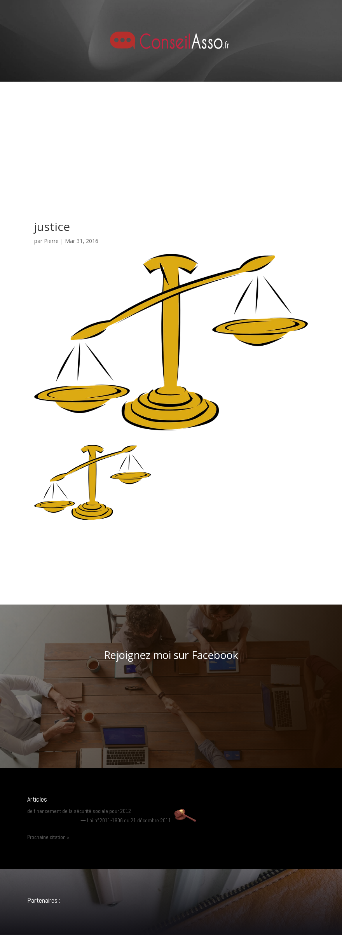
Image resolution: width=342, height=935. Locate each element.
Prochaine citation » (48, 837)
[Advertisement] (171, 140)
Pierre (51, 241)
